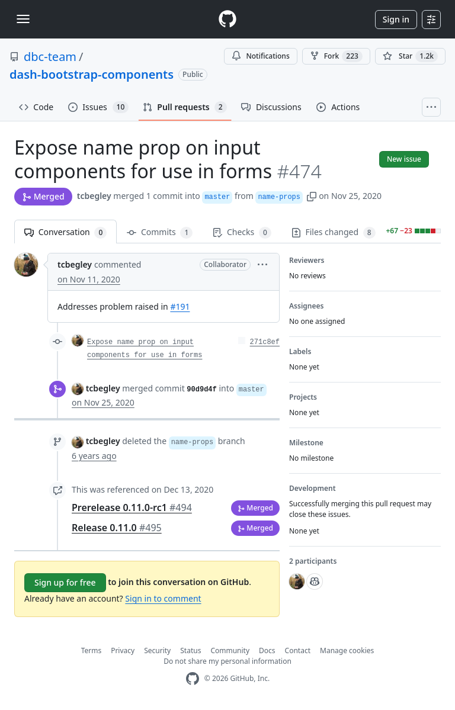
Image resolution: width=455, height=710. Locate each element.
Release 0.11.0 (117, 527)
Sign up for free (65, 582)
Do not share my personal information (227, 661)
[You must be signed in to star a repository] (410, 56)
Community (229, 650)
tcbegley (94, 195)
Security (157, 650)
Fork (336, 56)
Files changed (333, 232)
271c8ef (265, 342)
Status (190, 650)
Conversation (65, 232)
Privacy (122, 650)
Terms (91, 650)
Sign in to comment (163, 598)
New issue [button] (404, 159)
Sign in (396, 19)
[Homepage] (227, 19)
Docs (267, 650)
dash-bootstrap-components (91, 74)
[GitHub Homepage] (192, 679)
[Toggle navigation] (23, 19)
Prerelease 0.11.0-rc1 (132, 507)
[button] (311, 195)
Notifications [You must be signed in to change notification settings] (260, 56)
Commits (160, 232)
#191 (180, 306)
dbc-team (50, 57)
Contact (297, 650)
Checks (242, 232)
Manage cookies (347, 650)
